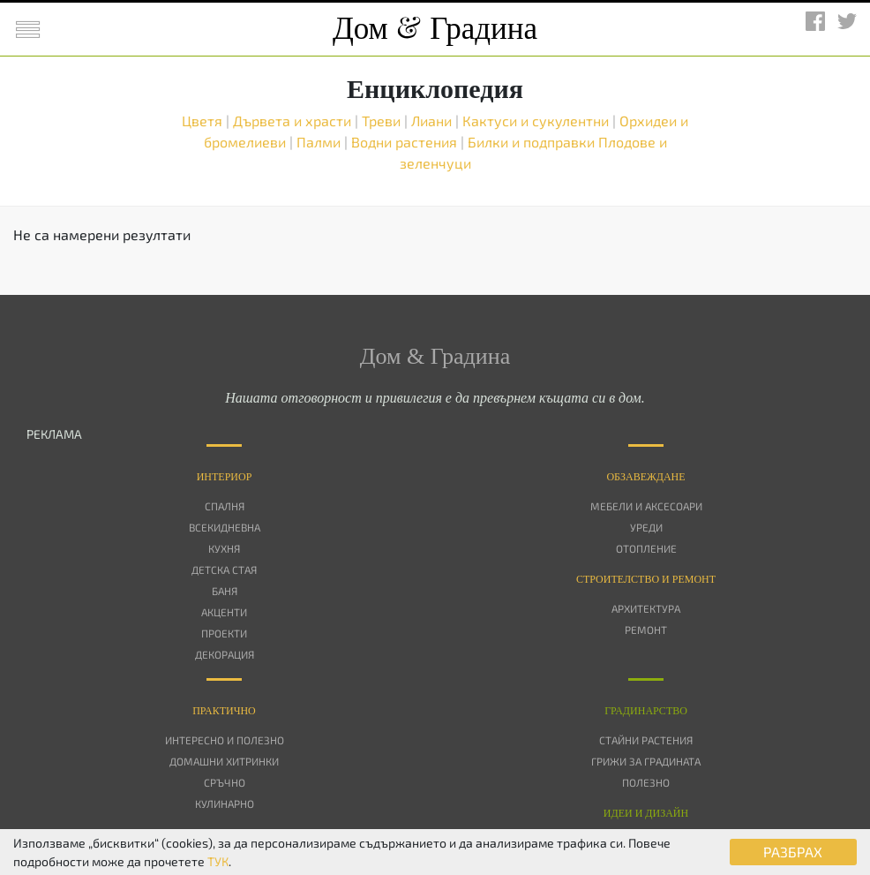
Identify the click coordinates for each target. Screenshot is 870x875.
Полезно (646, 782)
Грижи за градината (646, 761)
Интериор (224, 477)
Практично (224, 711)
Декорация (224, 654)
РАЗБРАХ (792, 851)
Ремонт (646, 629)
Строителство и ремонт (646, 579)
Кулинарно (224, 803)
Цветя (204, 120)
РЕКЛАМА (54, 433)
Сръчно (224, 782)
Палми (320, 141)
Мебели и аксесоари (646, 506)
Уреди (646, 527)
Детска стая (224, 569)
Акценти (224, 612)
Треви (383, 120)
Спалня (224, 506)
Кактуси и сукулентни (537, 120)
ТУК (218, 861)
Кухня (224, 548)
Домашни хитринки (224, 761)
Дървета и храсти (294, 120)
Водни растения (406, 141)
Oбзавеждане (645, 477)
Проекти (224, 633)
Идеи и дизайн (646, 813)
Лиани (433, 120)
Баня (224, 591)
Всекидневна (224, 527)
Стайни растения (646, 740)
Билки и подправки (533, 141)
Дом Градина (435, 28)
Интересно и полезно (224, 740)
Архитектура (645, 608)
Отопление (646, 548)
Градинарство (645, 711)
